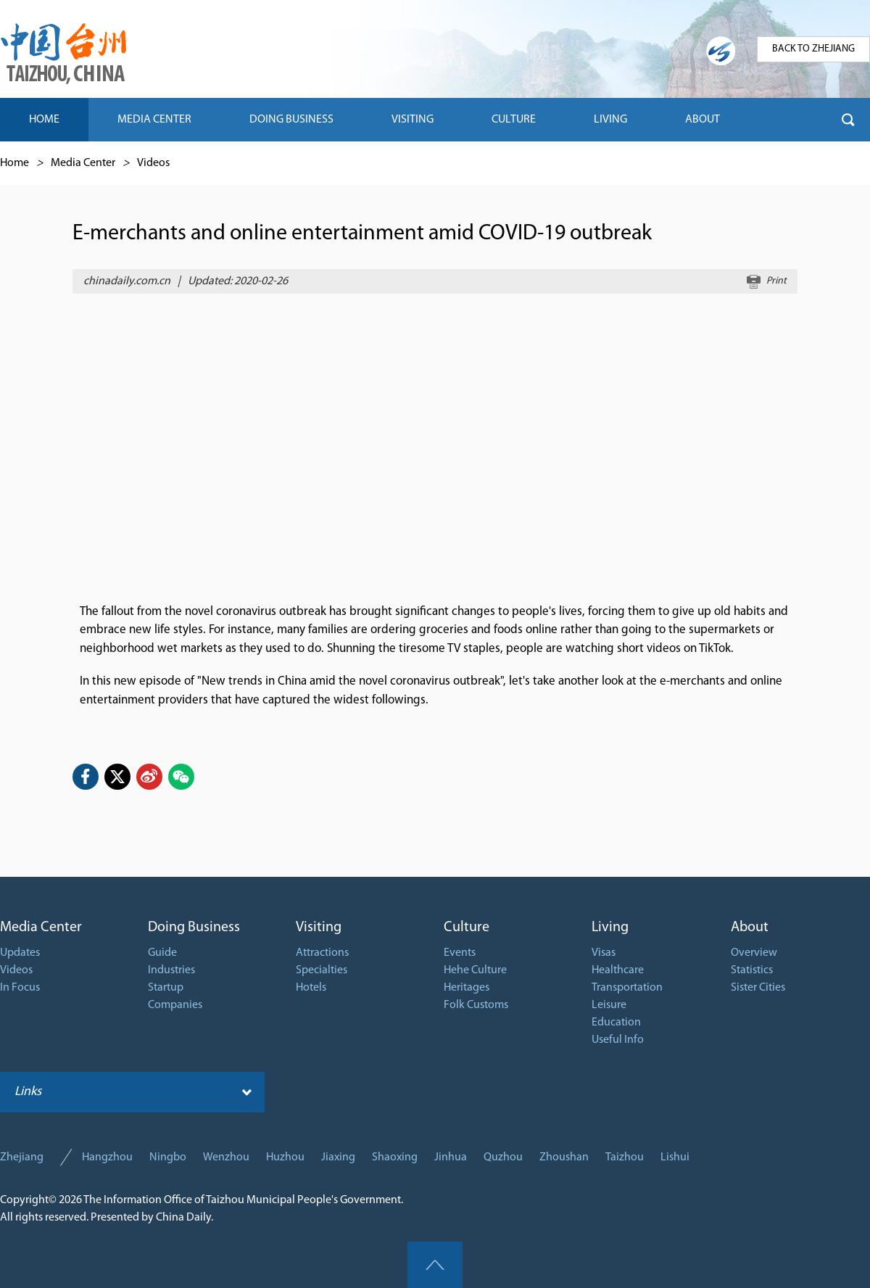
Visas (604, 953)
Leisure (609, 1005)
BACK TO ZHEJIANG (813, 49)
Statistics (752, 970)
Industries (171, 970)
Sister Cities (758, 988)
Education (616, 1022)
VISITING (413, 119)
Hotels (311, 988)
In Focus (20, 988)
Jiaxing (338, 1157)
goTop (435, 1265)
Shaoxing (395, 1157)
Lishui (674, 1157)
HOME (44, 119)
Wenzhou (226, 1157)
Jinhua (450, 1157)
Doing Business (194, 927)
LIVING (610, 119)
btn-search (848, 119)
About (749, 927)
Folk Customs (476, 1005)
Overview (754, 953)
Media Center (83, 163)
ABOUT (702, 119)
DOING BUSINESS (291, 119)
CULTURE (514, 119)
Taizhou (624, 1157)
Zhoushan (564, 1157)
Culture (466, 927)
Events (460, 953)
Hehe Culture (475, 970)
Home (14, 163)
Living (610, 927)
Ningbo (167, 1157)
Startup (165, 988)
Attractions (322, 953)
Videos (153, 163)
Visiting (318, 927)
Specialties (321, 970)
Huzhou (285, 1157)
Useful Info (618, 1040)
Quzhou (503, 1157)
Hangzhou (107, 1157)
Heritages (466, 988)
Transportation (627, 988)
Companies (175, 1005)
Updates (20, 953)
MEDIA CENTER (154, 119)
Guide (162, 953)
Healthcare (618, 970)
